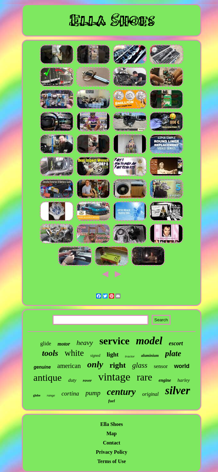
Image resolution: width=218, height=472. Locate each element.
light (113, 354)
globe (36, 395)
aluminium (150, 355)
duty (72, 380)
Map (111, 433)
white (74, 353)
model (149, 341)
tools (50, 353)
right (118, 365)
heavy (85, 343)
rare (144, 377)
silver (177, 390)
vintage (114, 377)
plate (173, 353)
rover (87, 380)
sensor (161, 366)
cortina (70, 393)
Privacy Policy (111, 452)
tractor (130, 356)
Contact (111, 442)
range (51, 395)
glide (45, 343)
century (121, 392)
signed (95, 355)
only (95, 364)
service (114, 341)
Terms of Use (111, 461)
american (69, 365)
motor (63, 344)
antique (47, 377)
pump (93, 393)
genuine (42, 367)
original (150, 394)
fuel (111, 400)
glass (139, 365)
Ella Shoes (111, 424)
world (181, 366)
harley (184, 380)
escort (176, 343)
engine (165, 380)
